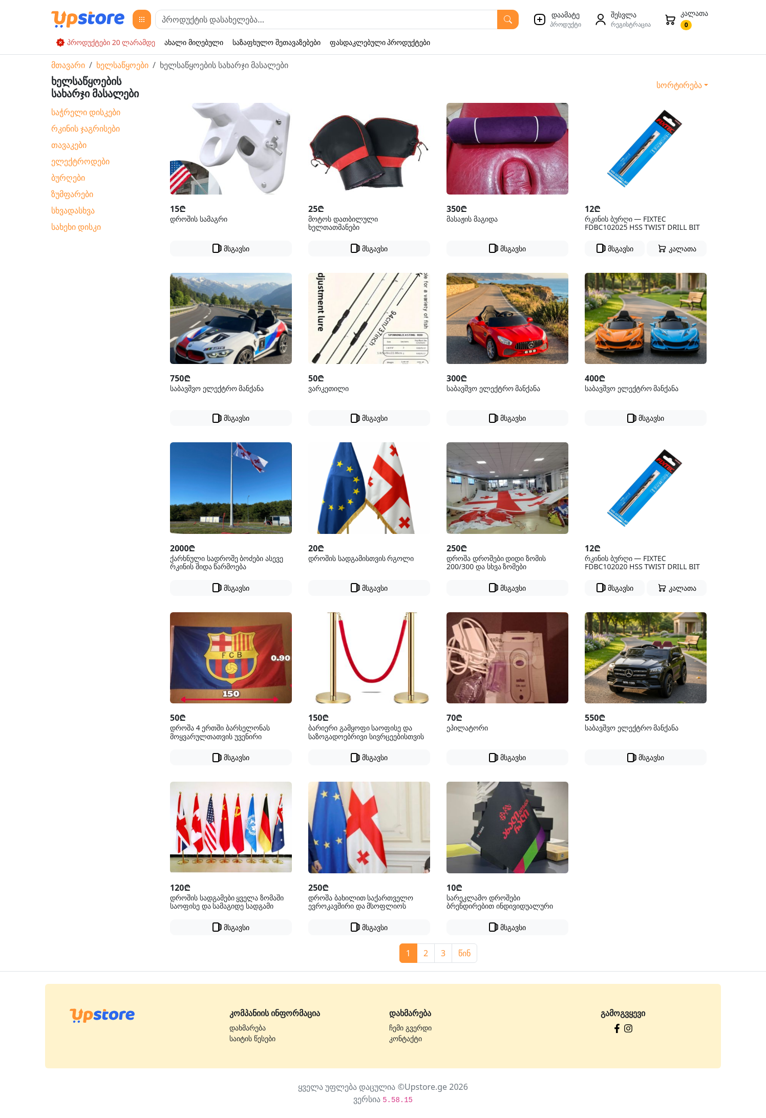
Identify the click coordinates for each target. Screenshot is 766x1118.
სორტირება (679, 85)
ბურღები (68, 177)
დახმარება (247, 1028)
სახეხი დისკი (76, 226)
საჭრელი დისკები (85, 112)
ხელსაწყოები (122, 65)
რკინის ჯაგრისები (85, 128)
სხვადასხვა (73, 210)
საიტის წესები (252, 1038)
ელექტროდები (80, 161)
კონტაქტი (405, 1038)
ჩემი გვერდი (410, 1028)
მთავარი (68, 65)
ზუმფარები (72, 194)
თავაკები (69, 144)
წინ (464, 953)
